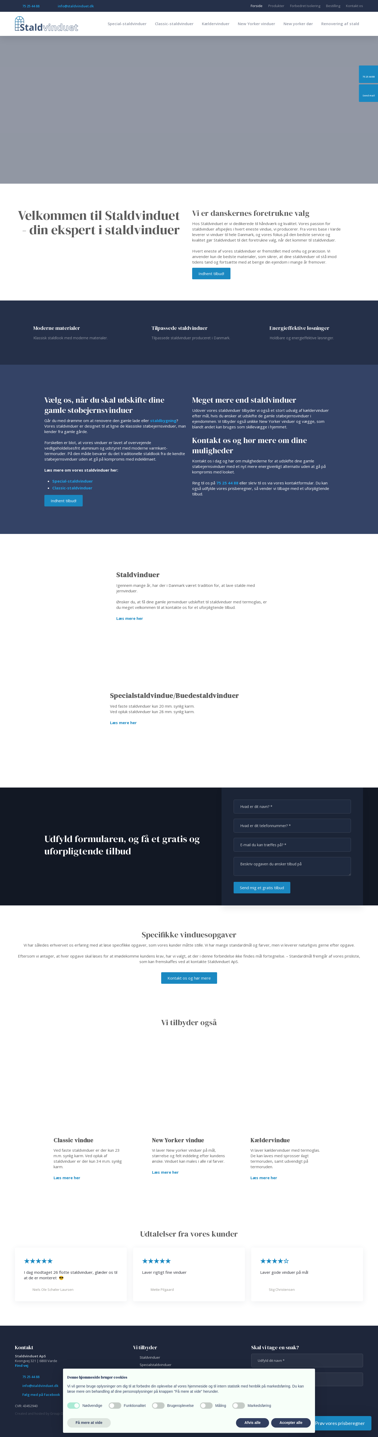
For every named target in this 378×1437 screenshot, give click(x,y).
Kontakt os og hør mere (189, 978)
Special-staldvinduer (127, 23)
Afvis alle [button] (252, 1422)
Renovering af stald (340, 23)
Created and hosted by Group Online (42, 1413)
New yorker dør (298, 23)
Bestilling (333, 5)
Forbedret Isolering (305, 5)
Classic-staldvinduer (174, 23)
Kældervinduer (215, 23)
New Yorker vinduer (256, 23)
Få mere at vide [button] (89, 1422)
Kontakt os (354, 5)
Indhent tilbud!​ (211, 273)
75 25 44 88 (227, 482)
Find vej (21, 1365)
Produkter (276, 5)
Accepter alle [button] (291, 1422)
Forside (256, 5)
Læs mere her (129, 618)
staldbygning (163, 420)
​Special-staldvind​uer (72, 481)
